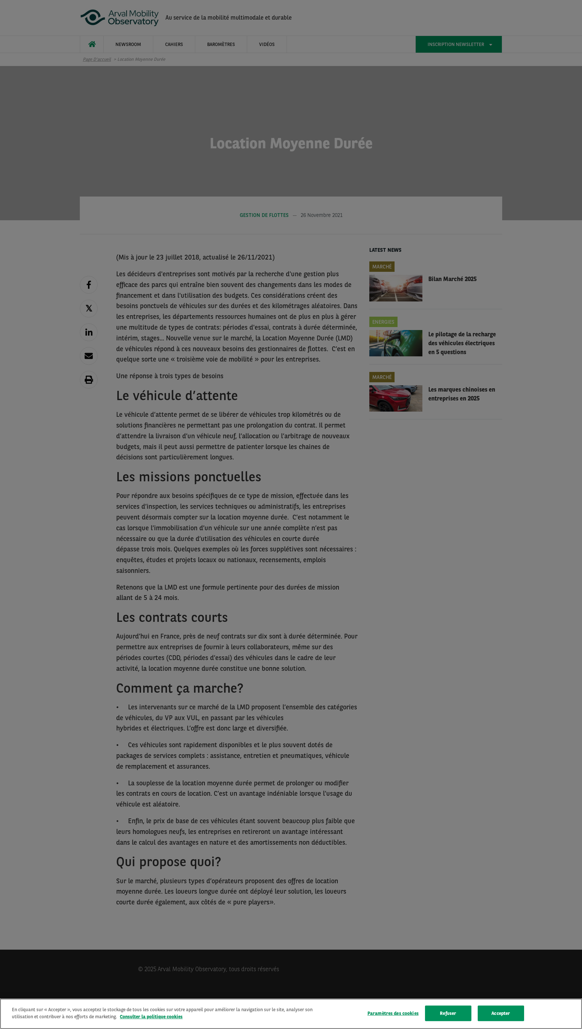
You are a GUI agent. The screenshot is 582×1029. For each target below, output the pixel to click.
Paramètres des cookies (393, 1013)
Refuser (448, 1013)
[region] (291, 1014)
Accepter (500, 1013)
